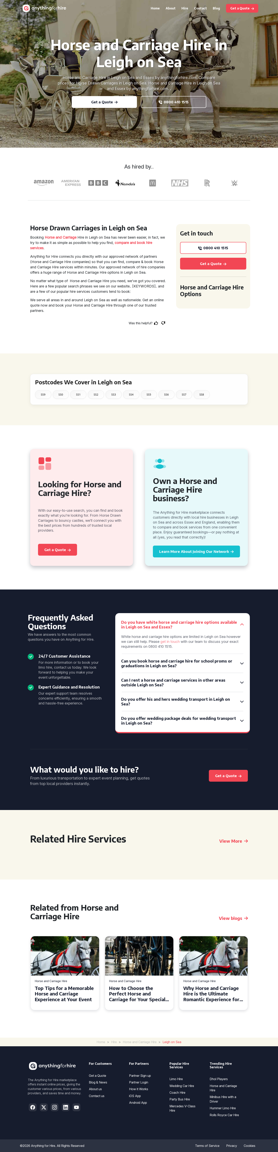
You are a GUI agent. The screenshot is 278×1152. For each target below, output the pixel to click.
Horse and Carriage (60, 237)
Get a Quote (97, 1076)
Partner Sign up (140, 1076)
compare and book (130, 243)
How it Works (138, 1089)
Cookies (249, 1146)
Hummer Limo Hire (223, 1108)
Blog (216, 8)
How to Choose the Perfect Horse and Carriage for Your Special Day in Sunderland (137, 993)
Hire (184, 8)
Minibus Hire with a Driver (223, 1099)
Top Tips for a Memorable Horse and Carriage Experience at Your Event (64, 993)
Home (155, 8)
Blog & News (98, 1082)
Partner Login (138, 1082)
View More (233, 841)
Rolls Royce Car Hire (224, 1115)
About (171, 8)
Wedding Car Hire (181, 1086)
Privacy (231, 1146)
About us (95, 1089)
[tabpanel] (65, 973)
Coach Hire (177, 1093)
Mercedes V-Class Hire (182, 1108)
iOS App (135, 1096)
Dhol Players (219, 1079)
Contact (200, 8)
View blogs (233, 918)
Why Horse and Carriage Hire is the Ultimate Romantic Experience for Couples (211, 993)
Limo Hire (176, 1079)
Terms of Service (207, 1146)
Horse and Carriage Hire (51, 981)
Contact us (96, 1096)
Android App (138, 1103)
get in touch (170, 641)
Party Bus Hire (179, 1099)
